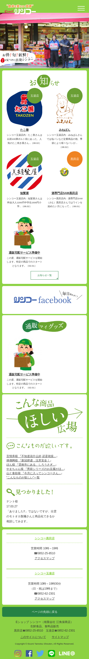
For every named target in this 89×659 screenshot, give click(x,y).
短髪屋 (24, 193)
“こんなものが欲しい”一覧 (23, 477)
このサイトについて (33, 637)
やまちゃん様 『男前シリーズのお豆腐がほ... (35, 469)
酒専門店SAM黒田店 (65, 193)
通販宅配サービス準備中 (24, 252)
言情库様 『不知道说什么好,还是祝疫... (31, 456)
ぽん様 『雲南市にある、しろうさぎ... (30, 464)
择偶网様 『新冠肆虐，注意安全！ (28, 460)
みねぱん (64, 130)
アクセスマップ (45, 558)
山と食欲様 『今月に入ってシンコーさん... (33, 473)
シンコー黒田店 (45, 538)
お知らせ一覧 (44, 275)
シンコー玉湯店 (45, 573)
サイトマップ (60, 637)
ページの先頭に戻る (44, 612)
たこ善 (24, 130)
